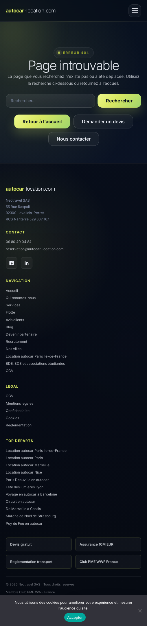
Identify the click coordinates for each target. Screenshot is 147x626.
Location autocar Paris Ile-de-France (36, 356)
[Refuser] (140, 611)
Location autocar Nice (24, 472)
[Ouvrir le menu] (134, 10)
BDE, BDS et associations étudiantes (35, 363)
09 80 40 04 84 (19, 242)
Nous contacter (74, 139)
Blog (9, 327)
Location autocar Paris (24, 458)
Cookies (12, 418)
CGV (9, 371)
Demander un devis (103, 121)
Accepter (74, 617)
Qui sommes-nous (21, 298)
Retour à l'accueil (42, 121)
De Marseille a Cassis (23, 509)
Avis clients (15, 320)
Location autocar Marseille (27, 465)
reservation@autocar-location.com (35, 249)
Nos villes (13, 349)
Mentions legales (19, 403)
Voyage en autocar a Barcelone (31, 494)
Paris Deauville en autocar (27, 480)
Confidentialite (18, 410)
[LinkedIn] (26, 263)
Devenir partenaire (21, 334)
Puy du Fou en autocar (24, 523)
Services (13, 305)
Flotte (10, 312)
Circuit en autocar (20, 501)
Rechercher (119, 101)
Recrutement (16, 341)
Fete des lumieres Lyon (24, 487)
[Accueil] (31, 10)
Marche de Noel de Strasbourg (31, 516)
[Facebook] (11, 263)
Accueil (12, 290)
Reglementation (19, 425)
